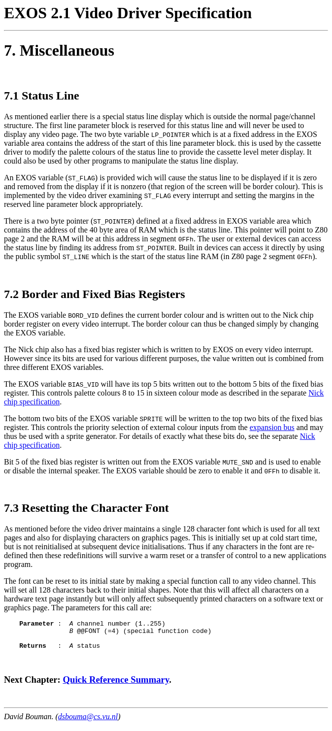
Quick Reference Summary (116, 685)
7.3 (11, 507)
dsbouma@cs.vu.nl (88, 722)
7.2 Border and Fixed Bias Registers (94, 294)
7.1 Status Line (41, 95)
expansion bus (272, 427)
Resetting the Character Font (95, 507)
